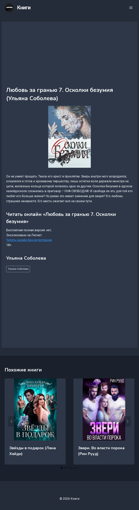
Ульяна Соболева (18, 268)
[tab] (62, 468)
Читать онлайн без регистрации (29, 240)
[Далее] (127, 421)
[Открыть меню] (130, 8)
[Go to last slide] (11, 421)
